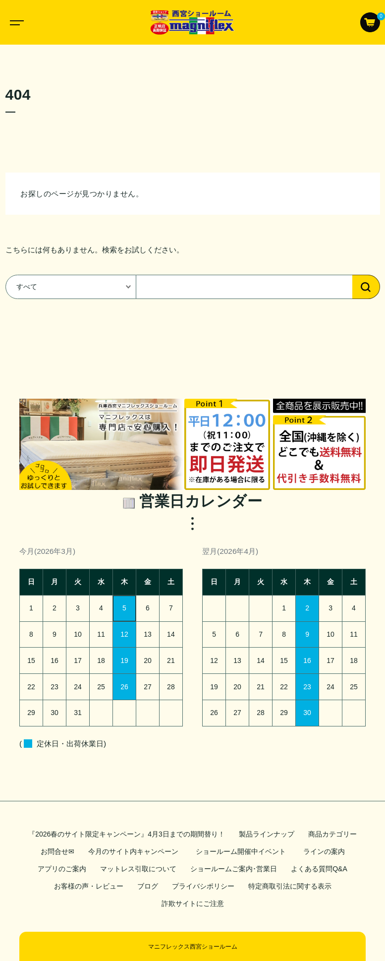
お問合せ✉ (57, 851)
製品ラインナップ (266, 834)
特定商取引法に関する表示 (289, 886)
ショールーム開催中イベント (242, 851)
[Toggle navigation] (15, 22)
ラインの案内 (324, 851)
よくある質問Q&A (319, 869)
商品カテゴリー (332, 834)
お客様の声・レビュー (88, 886)
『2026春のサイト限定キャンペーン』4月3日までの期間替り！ (126, 834)
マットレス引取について (138, 869)
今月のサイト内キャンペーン (133, 851)
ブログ (147, 886)
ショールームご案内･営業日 (233, 869)
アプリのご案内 (62, 869)
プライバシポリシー (203, 886)
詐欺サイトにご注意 (193, 903)
